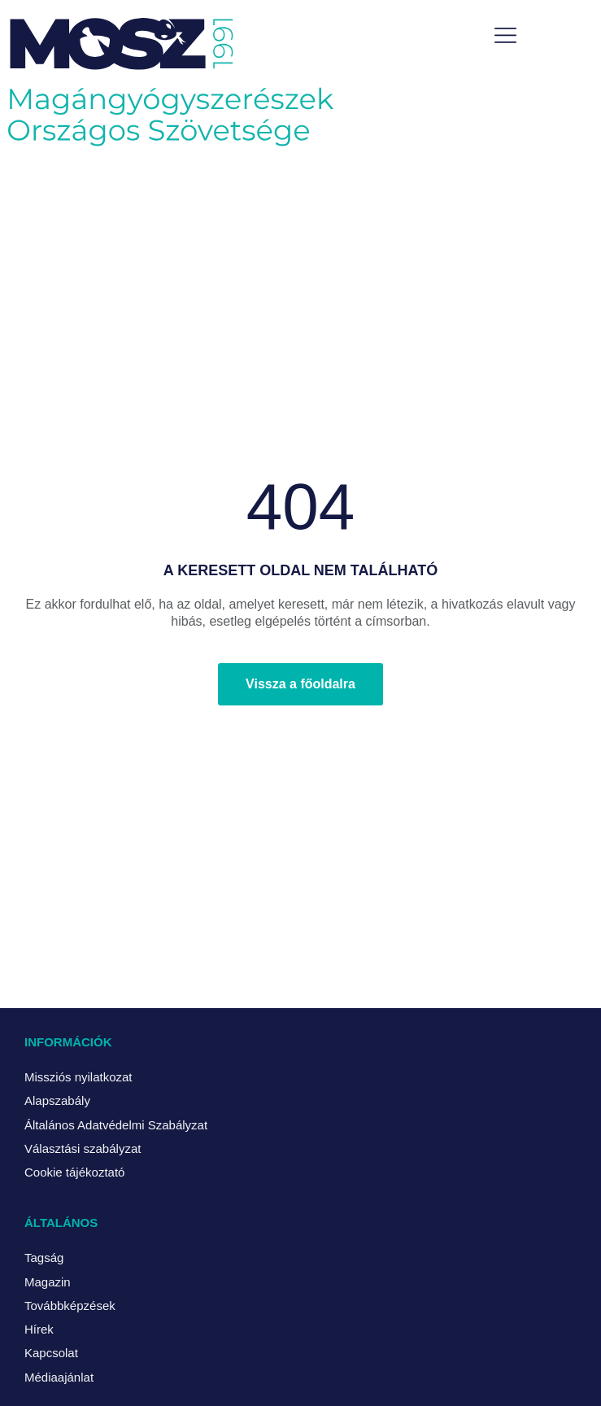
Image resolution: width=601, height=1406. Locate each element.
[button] (505, 36)
